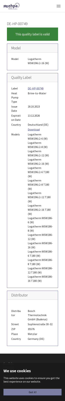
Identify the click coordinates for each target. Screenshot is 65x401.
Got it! (32, 392)
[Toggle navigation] (59, 6)
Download (34, 129)
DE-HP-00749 (36, 88)
